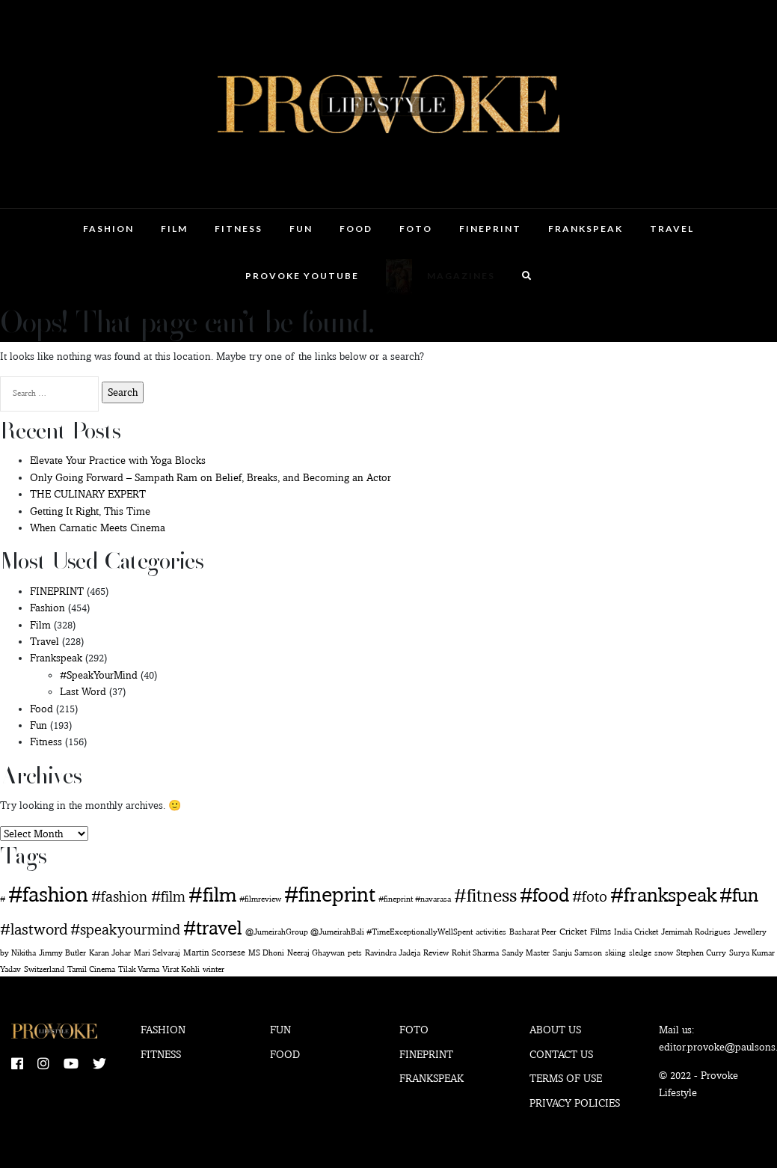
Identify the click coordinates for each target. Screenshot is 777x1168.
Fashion (108, 228)
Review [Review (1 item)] (436, 953)
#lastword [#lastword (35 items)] (33, 929)
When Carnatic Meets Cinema (97, 527)
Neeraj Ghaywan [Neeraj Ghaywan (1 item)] (316, 953)
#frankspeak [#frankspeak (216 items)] (663, 894)
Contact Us (561, 1054)
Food (356, 228)
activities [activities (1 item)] (491, 932)
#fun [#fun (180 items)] (738, 895)
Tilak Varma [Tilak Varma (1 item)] (138, 969)
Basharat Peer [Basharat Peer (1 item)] (532, 932)
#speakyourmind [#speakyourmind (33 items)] (125, 929)
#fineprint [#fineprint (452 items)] (329, 894)
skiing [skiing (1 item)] (615, 953)
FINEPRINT (490, 228)
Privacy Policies (574, 1103)
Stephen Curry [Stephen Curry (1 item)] (701, 953)
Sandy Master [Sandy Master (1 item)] (526, 953)
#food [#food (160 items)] (544, 894)
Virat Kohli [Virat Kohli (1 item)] (181, 969)
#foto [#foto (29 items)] (589, 896)
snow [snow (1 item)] (663, 953)
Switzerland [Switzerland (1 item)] (44, 969)
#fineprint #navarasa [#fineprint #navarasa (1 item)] (414, 899)
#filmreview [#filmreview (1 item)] (260, 899)
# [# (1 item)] (2, 899)
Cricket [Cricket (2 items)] (573, 931)
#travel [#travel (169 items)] (212, 927)
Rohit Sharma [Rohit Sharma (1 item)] (475, 953)
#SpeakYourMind (99, 675)
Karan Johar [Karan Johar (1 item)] (110, 953)
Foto (415, 228)
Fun (301, 228)
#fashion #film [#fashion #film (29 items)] (138, 896)
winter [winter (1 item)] (213, 969)
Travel (672, 228)
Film (174, 228)
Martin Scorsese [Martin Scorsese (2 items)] (214, 952)
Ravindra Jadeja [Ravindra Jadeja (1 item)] (392, 953)
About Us (555, 1030)
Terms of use (565, 1078)
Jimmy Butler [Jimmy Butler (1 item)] (62, 953)
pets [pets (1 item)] (355, 953)
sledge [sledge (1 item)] (640, 953)
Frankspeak (585, 228)
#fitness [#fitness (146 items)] (485, 895)
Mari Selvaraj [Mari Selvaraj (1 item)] (157, 953)
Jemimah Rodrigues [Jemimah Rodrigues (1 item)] (696, 932)
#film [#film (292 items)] (212, 894)
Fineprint (426, 1054)
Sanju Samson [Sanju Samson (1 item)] (577, 953)
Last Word (83, 691)
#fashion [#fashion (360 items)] (48, 894)
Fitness (238, 228)
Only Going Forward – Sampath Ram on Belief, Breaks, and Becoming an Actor (210, 477)
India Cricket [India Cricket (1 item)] (636, 932)
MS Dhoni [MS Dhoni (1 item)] (266, 953)
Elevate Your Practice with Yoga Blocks (118, 460)
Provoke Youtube (302, 275)
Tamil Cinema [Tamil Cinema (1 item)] (91, 969)
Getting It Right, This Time (90, 511)
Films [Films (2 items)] (600, 931)
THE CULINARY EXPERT (88, 494)
